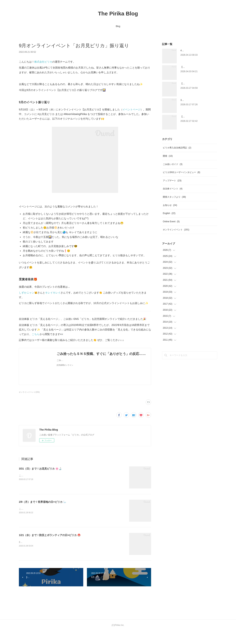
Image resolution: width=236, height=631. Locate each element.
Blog (118, 26)
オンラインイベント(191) (29, 392)
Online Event (171, 221)
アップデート (172, 180)
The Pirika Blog (118, 13)
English (169, 213)
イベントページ (131, 109)
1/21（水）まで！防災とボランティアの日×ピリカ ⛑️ (50, 535)
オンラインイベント (176, 229)
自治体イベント (172, 188)
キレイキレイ (53, 292)
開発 (168, 156)
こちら (36, 334)
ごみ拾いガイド (172, 164)
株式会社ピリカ (43, 61)
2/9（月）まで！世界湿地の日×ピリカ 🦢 (42, 501)
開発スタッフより (174, 197)
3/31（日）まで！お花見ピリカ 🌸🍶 (40, 468)
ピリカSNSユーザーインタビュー (181, 172)
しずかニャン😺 (28, 292)
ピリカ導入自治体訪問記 (177, 147)
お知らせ (170, 205)
